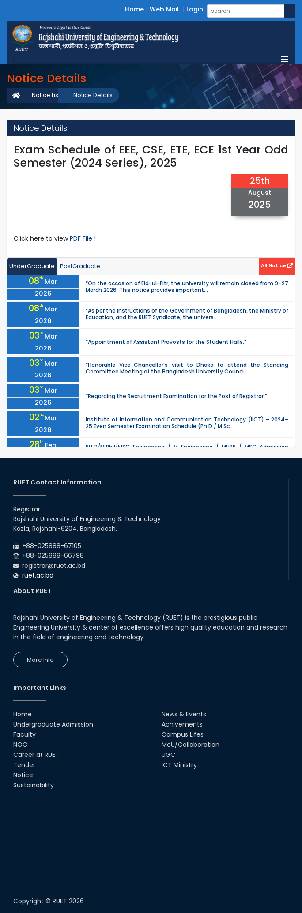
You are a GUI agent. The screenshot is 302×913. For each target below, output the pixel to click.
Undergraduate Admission (53, 724)
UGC (168, 754)
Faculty (24, 734)
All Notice (277, 265)
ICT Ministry (179, 764)
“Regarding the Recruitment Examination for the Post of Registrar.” (176, 396)
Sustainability (33, 785)
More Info (40, 660)
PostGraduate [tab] (80, 266)
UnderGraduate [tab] (32, 266)
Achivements (182, 724)
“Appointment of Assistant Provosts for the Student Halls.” (166, 342)
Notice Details (93, 95)
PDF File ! (83, 238)
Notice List (46, 95)
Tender (24, 764)
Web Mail (164, 9)
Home (134, 9)
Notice (23, 775)
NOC (20, 744)
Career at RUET (36, 754)
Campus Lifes (183, 734)
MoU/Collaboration (190, 744)
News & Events (184, 714)
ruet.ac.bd (37, 575)
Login (194, 9)
